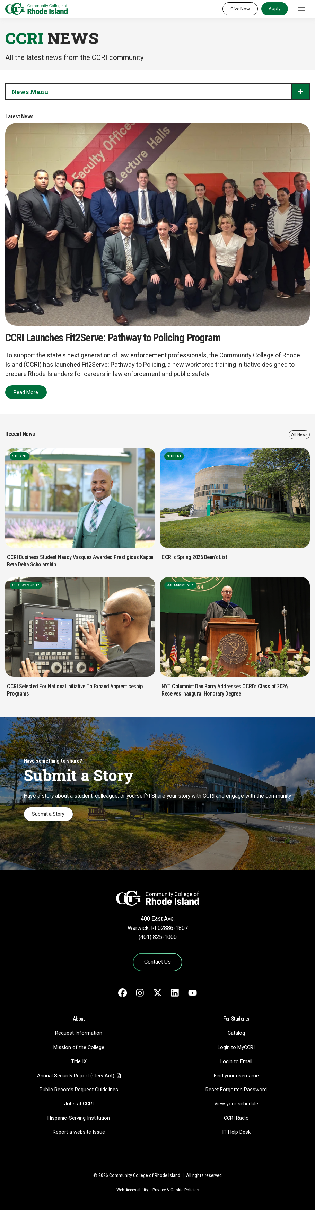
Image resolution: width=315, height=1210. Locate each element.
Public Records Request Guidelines (79, 1089)
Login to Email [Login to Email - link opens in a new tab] (236, 1061)
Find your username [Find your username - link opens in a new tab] (236, 1076)
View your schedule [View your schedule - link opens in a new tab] (236, 1104)
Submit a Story (48, 814)
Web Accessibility (132, 1189)
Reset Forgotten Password (236, 1089)
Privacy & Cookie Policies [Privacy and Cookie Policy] (175, 1189)
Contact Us (157, 962)
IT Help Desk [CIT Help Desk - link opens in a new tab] (236, 1132)
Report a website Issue (79, 1132)
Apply (274, 8)
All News (299, 434)
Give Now (240, 8)
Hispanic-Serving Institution (78, 1118)
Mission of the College (78, 1047)
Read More (26, 392)
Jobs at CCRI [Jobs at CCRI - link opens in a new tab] (79, 1104)
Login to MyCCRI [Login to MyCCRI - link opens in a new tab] (236, 1047)
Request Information (78, 1033)
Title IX (79, 1061)
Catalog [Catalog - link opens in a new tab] (236, 1033)
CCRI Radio (236, 1118)
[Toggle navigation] (301, 9)
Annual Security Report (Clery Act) (75, 1076)
